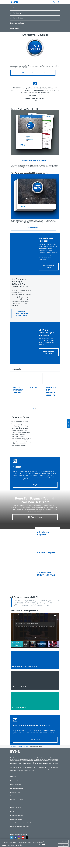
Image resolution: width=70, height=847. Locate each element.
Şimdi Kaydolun (35, 740)
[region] (35, 843)
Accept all (63, 845)
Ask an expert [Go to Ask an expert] (14, 28)
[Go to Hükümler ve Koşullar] (17, 819)
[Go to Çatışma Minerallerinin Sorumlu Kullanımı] (22, 822)
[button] (49, 266)
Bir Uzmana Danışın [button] (35, 517)
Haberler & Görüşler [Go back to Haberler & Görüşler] (23, 746)
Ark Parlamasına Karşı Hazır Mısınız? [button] (33, 73)
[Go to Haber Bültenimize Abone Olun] (19, 826)
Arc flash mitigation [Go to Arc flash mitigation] (16, 18)
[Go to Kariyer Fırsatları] (15, 784)
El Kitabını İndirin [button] (33, 228)
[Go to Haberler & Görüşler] (16, 799)
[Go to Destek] (12, 811)
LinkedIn (25, 770)
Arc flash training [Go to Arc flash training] (15, 13)
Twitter (20, 770)
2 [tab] (35, 408)
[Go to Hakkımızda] (14, 780)
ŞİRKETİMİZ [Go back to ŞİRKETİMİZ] (13, 746)
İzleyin (35, 485)
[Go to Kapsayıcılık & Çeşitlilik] (17, 788)
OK (35, 637)
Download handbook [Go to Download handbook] (17, 23)
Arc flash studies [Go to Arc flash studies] (15, 8)
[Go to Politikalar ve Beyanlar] (17, 815)
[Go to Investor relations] (16, 792)
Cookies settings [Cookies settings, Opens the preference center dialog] (63, 841)
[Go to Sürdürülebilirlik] (15, 795)
